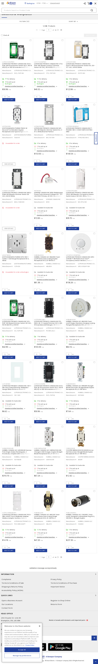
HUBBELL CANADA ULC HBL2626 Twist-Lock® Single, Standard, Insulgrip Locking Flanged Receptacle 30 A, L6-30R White (80, 323)
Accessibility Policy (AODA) (12, 590)
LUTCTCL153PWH (40, 62)
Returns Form (56, 604)
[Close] (39, 626)
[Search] (49, 10)
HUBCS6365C (71, 513)
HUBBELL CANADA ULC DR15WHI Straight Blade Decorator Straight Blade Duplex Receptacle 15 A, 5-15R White (80, 387)
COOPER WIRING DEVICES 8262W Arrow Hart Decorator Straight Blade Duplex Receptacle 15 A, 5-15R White (79, 452)
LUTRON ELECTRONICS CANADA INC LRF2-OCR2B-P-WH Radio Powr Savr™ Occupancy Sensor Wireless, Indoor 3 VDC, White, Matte (80, 259)
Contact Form (7, 608)
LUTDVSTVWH (71, 62)
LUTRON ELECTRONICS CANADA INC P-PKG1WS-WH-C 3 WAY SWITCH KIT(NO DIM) (79, 130)
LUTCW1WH (6, 384)
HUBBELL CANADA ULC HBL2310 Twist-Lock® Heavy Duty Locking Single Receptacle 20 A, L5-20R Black (47, 516)
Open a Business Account (12, 600)
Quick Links (49, 595)
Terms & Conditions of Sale (13, 583)
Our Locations (7, 604)
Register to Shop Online (60, 600)
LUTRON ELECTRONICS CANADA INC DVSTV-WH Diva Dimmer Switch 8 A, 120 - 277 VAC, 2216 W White (80, 65)
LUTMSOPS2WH (71, 191)
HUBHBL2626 (71, 319)
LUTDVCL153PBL (39, 384)
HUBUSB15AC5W (40, 448)
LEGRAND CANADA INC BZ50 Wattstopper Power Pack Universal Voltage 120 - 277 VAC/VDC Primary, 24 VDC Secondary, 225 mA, (48, 195)
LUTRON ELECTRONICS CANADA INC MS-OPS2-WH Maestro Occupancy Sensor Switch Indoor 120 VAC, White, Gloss (80, 194)
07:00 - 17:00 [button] (41, 3)
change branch (55, 3)
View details (8, 164)
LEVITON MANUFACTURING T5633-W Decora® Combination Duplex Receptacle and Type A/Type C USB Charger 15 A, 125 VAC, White (15, 130)
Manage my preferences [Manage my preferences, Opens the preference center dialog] (22, 656)
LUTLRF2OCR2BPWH (73, 255)
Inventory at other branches (14, 86)
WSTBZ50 (37, 191)
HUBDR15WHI (71, 384)
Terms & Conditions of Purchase (64, 583)
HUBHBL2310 (38, 513)
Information (49, 574)
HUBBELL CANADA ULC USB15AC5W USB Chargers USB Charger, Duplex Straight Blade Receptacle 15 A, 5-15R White (48, 452)
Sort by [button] (72, 21)
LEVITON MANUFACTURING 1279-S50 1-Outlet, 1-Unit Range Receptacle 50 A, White (15, 258)
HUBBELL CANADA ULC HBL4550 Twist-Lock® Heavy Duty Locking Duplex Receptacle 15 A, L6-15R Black (47, 258)
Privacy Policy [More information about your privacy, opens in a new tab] (29, 645)
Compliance (6, 579)
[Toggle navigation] (2, 3)
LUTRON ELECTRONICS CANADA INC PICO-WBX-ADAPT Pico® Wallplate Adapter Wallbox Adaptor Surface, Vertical (16, 516)
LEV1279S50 (6, 255)
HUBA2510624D (8, 448)
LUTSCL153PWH (7, 319)
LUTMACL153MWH (8, 191)
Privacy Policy (56, 579)
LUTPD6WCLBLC (39, 319)
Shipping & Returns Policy (12, 587)
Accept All (22, 650)
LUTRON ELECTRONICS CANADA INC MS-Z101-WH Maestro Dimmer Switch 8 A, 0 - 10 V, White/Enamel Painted (48, 130)
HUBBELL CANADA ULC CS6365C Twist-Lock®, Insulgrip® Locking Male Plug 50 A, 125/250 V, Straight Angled (80, 516)
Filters (24, 21)
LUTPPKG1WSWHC (72, 126)
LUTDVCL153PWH (8, 62)
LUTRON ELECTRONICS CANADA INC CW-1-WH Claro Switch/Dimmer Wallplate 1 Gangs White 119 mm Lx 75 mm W (16, 387)
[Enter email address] (46, 638)
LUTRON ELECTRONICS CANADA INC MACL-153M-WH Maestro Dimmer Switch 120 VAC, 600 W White (17, 194)
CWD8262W (70, 448)
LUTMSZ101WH (39, 126)
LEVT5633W (6, 126)
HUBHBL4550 (39, 255)
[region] (22, 642)
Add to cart (8, 100)
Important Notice (58, 587)
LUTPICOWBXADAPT (9, 513)
